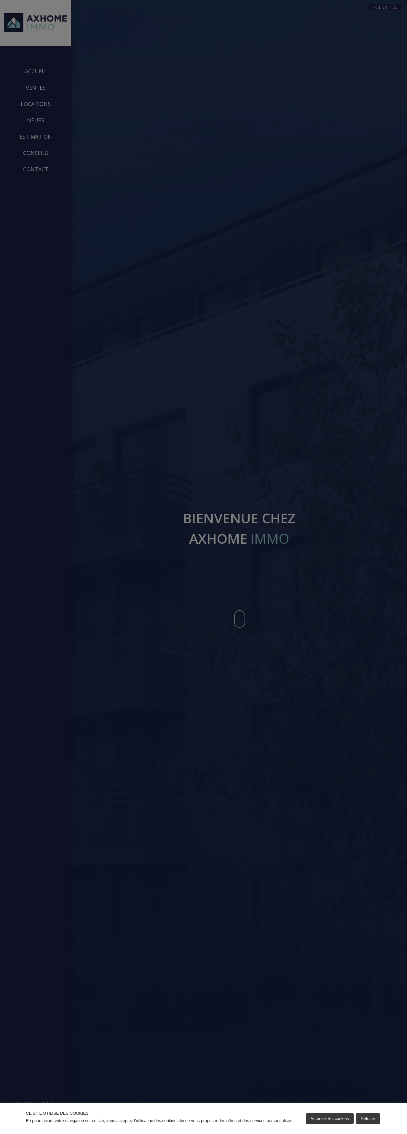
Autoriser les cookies (330, 1118)
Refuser (368, 1118)
